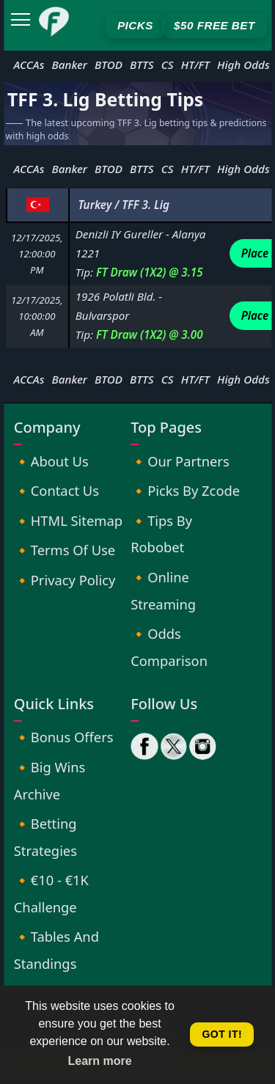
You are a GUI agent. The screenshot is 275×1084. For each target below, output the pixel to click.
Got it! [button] (222, 1034)
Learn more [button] (100, 1061)
